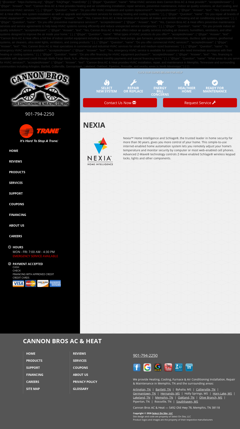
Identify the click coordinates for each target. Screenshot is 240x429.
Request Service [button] (200, 102)
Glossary (80, 389)
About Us (16, 225)
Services (16, 183)
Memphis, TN (164, 397)
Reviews (15, 161)
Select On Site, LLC (162, 413)
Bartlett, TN (163, 389)
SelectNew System (106, 86)
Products (17, 172)
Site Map (33, 389)
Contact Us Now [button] (120, 102)
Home (13, 151)
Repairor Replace (133, 86)
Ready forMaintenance (215, 86)
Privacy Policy (85, 382)
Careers (15, 236)
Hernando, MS (170, 393)
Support (16, 193)
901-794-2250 (145, 355)
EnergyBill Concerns (160, 88)
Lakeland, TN (141, 397)
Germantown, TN (144, 393)
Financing (17, 215)
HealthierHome (186, 86)
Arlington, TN (142, 389)
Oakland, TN (186, 397)
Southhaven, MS (187, 401)
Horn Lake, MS (222, 393)
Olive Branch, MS (210, 397)
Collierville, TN (205, 389)
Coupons (16, 204)
